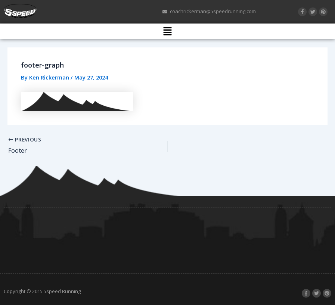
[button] (167, 31)
